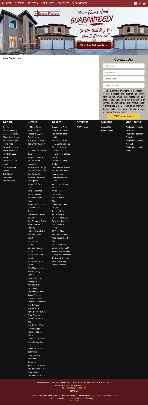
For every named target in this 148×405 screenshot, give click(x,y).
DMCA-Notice (82, 127)
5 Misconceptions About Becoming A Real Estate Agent (11, 137)
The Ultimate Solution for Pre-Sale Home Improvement (61, 170)
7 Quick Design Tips (36, 339)
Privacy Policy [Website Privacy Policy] (120, 112)
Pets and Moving (59, 261)
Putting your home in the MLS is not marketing (36, 160)
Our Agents (79, 3)
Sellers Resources (11, 150)
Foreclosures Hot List (37, 171)
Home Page (8, 144)
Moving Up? (33, 181)
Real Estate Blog (10, 130)
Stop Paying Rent (35, 174)
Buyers (19, 3)
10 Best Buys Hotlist (36, 231)
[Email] (124, 78)
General (8, 121)
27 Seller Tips (58, 231)
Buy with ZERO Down (37, 177)
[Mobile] (124, 85)
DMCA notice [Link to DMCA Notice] (74, 401)
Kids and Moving (59, 265)
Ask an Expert (9, 181)
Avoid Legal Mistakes (61, 251)
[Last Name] (124, 72)
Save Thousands (35, 191)
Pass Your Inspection (61, 221)
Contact (63, 3)
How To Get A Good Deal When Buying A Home (36, 143)
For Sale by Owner (60, 234)
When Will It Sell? (59, 245)
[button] (124, 116)
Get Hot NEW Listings (37, 167)
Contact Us (106, 127)
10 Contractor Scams (37, 375)
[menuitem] (6, 3)
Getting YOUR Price (60, 258)
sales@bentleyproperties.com (74, 388)
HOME (7, 3)
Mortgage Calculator (36, 204)
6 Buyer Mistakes (35, 194)
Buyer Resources (10, 147)
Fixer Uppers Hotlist (36, 268)
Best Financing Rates (37, 221)
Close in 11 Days (35, 278)
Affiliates (47, 3)
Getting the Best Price (61, 255)
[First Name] (124, 65)
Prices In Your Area (60, 218)
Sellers (33, 3)
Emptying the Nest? (60, 248)
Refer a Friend (107, 130)
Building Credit (34, 281)
